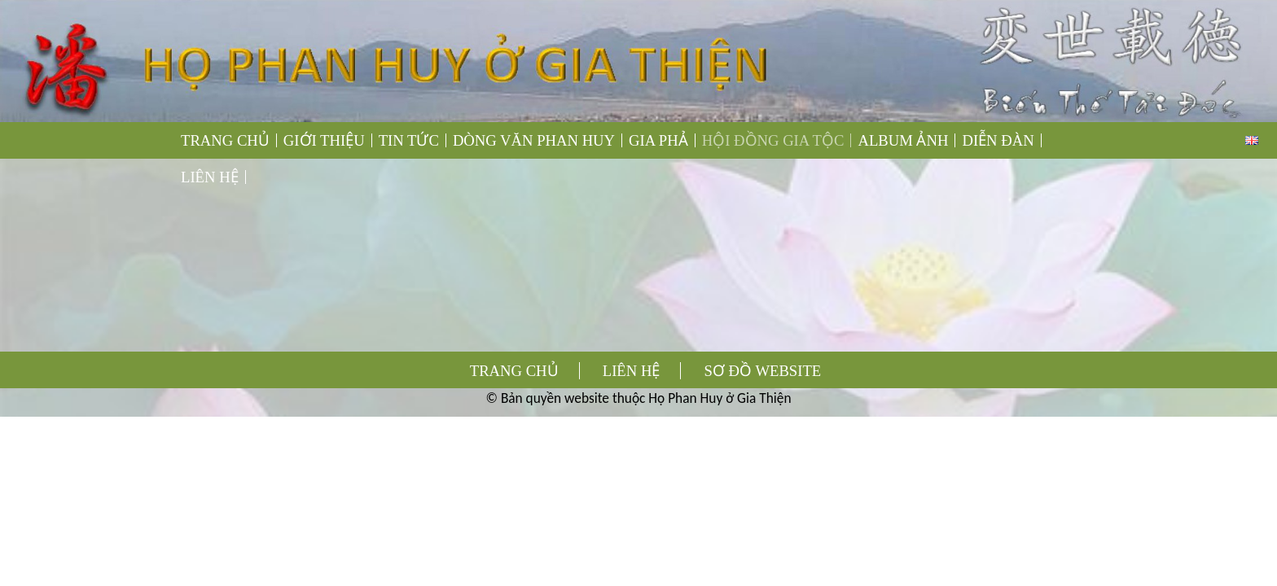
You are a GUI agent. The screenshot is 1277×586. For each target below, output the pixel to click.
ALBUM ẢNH (903, 140)
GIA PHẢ (658, 140)
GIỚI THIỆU (324, 140)
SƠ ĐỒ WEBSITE (763, 370)
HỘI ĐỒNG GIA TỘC (773, 140)
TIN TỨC (409, 140)
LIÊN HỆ (210, 177)
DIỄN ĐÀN (997, 140)
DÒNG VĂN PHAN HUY (534, 140)
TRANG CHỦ (225, 140)
